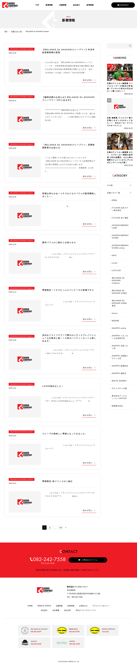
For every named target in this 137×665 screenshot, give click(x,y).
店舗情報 (59, 606)
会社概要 (55, 610)
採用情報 (70, 606)
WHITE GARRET (119, 381)
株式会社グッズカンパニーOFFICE (119, 397)
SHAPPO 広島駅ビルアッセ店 (120, 357)
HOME (30, 606)
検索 (130, 46)
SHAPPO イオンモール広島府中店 (120, 337)
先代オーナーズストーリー (86, 610)
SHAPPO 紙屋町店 (120, 366)
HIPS (114, 255)
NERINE (115, 321)
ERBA (114, 200)
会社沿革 (67, 610)
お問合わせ (83, 606)
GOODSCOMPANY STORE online (120, 247)
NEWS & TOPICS (44, 606)
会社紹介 (44, 610)
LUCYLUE (116, 270)
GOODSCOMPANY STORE (120, 236)
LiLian (114, 263)
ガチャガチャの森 (119, 388)
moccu (115, 313)
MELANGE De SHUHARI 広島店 (119, 292)
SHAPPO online (119, 328)
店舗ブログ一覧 (16, 31)
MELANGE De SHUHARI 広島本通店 (119, 303)
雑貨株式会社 (117, 406)
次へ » (66, 527)
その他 (110, 185)
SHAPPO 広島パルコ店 (120, 347)
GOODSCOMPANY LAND (120, 226)
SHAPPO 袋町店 (119, 373)
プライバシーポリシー (100, 606)
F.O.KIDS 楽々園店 (120, 218)
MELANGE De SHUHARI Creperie (118, 280)
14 (60, 527)
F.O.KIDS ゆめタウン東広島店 (120, 209)
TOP (5, 31)
